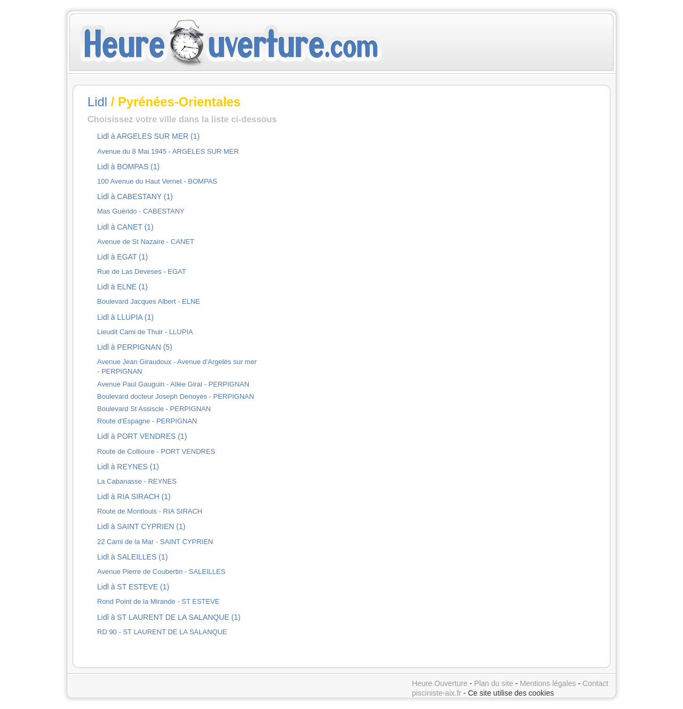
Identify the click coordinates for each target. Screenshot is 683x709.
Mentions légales (548, 683)
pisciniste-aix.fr (437, 693)
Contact (595, 683)
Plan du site (493, 683)
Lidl (97, 101)
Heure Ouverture (439, 683)
